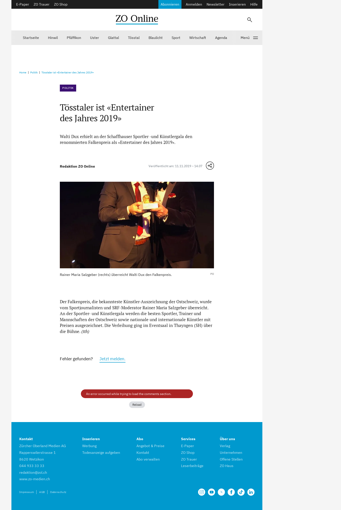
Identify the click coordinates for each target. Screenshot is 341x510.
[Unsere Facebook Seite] (231, 492)
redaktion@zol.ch (33, 472)
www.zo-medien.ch (34, 479)
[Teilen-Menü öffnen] (210, 166)
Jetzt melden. (112, 358)
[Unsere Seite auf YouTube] (211, 492)
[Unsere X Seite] (221, 492)
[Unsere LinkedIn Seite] (251, 492)
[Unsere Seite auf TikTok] (241, 492)
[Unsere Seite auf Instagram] (201, 492)
